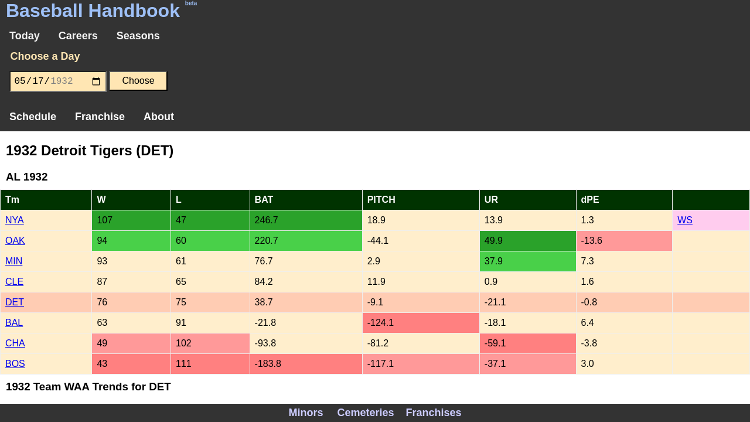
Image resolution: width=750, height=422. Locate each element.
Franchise (100, 116)
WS (685, 220)
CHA (15, 343)
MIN (13, 261)
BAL (14, 323)
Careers (78, 36)
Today (24, 36)
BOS (15, 364)
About (159, 116)
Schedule (32, 116)
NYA (14, 220)
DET (14, 302)
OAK (15, 241)
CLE (14, 282)
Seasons (138, 36)
